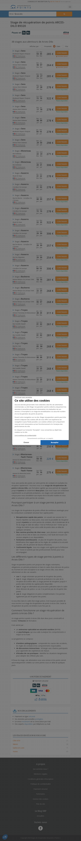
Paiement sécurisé (41, 789)
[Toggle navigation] (70, 7)
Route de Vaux (17, 176)
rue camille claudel (19, 335)
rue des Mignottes (19, 257)
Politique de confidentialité (40, 784)
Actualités (40, 816)
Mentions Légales (40, 774)
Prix (66, 46)
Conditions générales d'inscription (40, 779)
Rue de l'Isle (17, 346)
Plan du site (40, 804)
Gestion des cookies (40, 799)
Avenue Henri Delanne (20, 65)
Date (58, 46)
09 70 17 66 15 (55, 1)
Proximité (48, 46)
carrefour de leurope (20, 187)
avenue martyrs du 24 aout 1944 (23, 279)
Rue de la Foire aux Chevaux (22, 424)
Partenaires (40, 794)
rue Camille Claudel (19, 324)
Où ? (12, 14)
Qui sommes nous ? (40, 769)
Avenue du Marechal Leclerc (22, 460)
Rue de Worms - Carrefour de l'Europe (22, 199)
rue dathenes (17, 154)
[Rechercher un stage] (64, 14)
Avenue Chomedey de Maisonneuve (24, 313)
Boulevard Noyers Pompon (21, 54)
